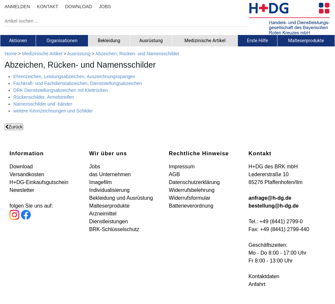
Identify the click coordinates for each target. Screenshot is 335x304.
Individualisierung (109, 190)
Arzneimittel (103, 213)
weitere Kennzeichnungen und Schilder (53, 110)
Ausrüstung (151, 40)
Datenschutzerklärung (194, 182)
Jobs (94, 166)
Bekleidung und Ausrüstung (121, 198)
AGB (174, 174)
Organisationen (62, 40)
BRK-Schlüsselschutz (114, 229)
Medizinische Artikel (205, 40)
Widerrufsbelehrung (192, 190)
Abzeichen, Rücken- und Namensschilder (137, 53)
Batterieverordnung (191, 206)
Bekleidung (109, 40)
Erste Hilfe (257, 40)
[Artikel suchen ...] (122, 21)
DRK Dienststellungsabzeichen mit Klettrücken (60, 90)
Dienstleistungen (108, 221)
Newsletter (21, 190)
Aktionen (18, 40)
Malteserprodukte (306, 40)
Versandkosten (26, 174)
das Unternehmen (110, 174)
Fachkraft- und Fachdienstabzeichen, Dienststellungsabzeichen (77, 83)
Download (21, 166)
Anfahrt (256, 284)
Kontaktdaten (263, 276)
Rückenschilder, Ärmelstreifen (43, 97)
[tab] (18, 40)
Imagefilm (100, 182)
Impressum (182, 166)
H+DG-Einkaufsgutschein (38, 182)
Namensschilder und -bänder (42, 104)
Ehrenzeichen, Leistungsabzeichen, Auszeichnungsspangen (74, 76)
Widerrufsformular (189, 198)
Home (11, 53)
